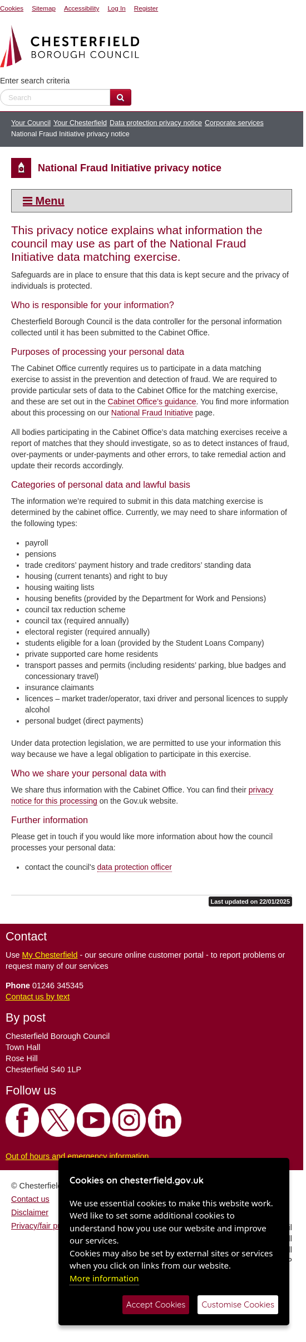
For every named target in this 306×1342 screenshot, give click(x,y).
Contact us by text (38, 996)
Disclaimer (29, 1212)
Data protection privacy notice (156, 123)
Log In (116, 8)
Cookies (11, 8)
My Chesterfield (50, 954)
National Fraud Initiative (152, 412)
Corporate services (234, 123)
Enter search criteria (35, 80)
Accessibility (81, 8)
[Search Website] (120, 97)
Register (146, 8)
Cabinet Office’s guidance (152, 401)
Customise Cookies (237, 1304)
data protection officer (134, 867)
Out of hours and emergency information (77, 1156)
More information (104, 1278)
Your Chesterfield (80, 123)
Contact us (30, 1199)
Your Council (31, 123)
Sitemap (44, 8)
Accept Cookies (156, 1304)
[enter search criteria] (55, 97)
